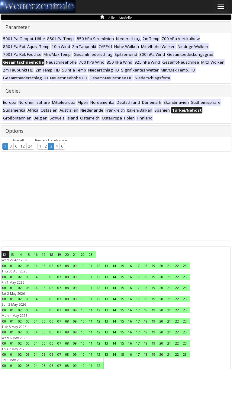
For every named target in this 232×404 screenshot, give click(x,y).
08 (67, 265)
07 (59, 265)
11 (90, 265)
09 (75, 265)
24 (30, 146)
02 (20, 265)
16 (35, 254)
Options (14, 131)
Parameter (17, 27)
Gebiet (12, 90)
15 (28, 254)
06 (51, 265)
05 (43, 265)
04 (35, 265)
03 (28, 265)
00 (4, 265)
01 (12, 265)
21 (75, 254)
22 (83, 254)
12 (23, 146)
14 (20, 254)
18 (51, 254)
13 (12, 254)
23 (90, 254)
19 (59, 254)
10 (83, 265)
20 (67, 254)
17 (43, 254)
